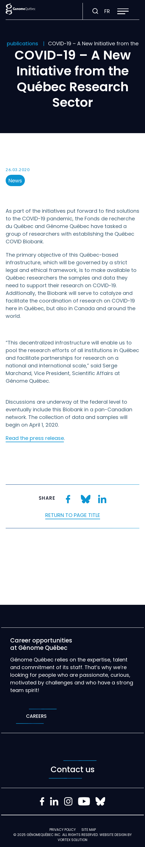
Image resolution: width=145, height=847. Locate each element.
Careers (36, 716)
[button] (123, 11)
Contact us (72, 769)
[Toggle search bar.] (95, 11)
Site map (88, 829)
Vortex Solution (72, 839)
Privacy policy (62, 829)
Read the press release (35, 438)
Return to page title (72, 515)
